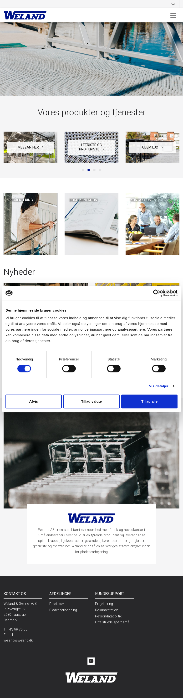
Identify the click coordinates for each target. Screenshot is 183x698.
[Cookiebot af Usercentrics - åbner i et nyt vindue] (157, 293)
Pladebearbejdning (63, 610)
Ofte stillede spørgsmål (112, 622)
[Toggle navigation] (173, 15)
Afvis (33, 401)
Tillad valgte (91, 401)
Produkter (56, 604)
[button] (83, 170)
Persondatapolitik (108, 616)
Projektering (104, 604)
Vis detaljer (158, 386)
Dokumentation (106, 610)
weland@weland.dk (18, 640)
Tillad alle (149, 401)
